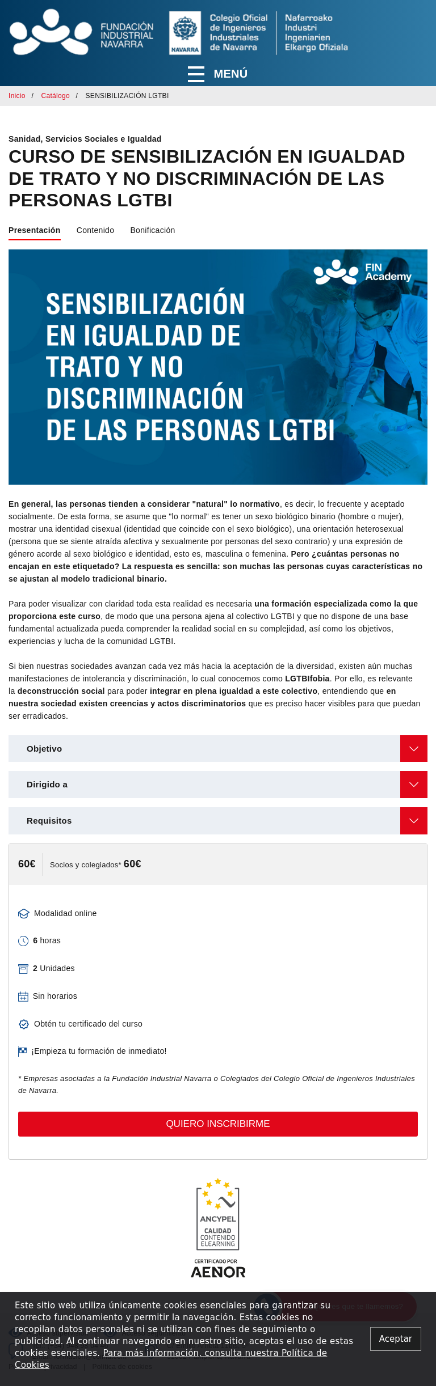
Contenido (96, 230)
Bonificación (152, 230)
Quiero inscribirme (218, 1123)
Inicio (17, 96)
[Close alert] (395, 1339)
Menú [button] (218, 74)
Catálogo (55, 96)
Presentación (35, 230)
